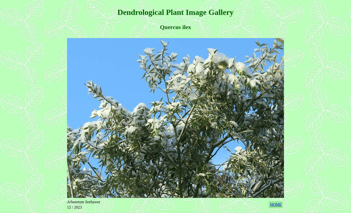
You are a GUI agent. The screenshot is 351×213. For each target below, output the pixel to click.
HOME (276, 205)
